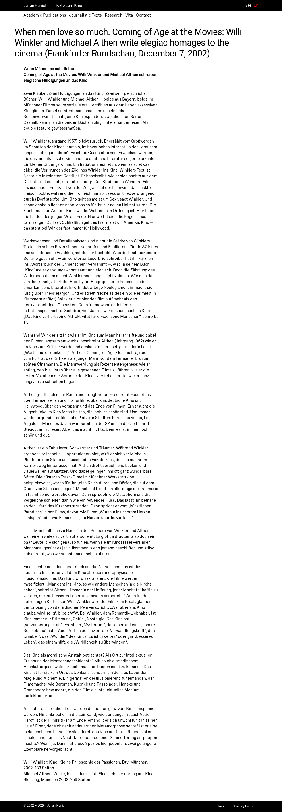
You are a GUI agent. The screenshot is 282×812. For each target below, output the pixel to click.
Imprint (223, 806)
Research (113, 15)
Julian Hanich (35, 5)
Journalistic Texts (85, 15)
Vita (129, 15)
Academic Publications (44, 15)
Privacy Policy (244, 806)
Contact (143, 15)
